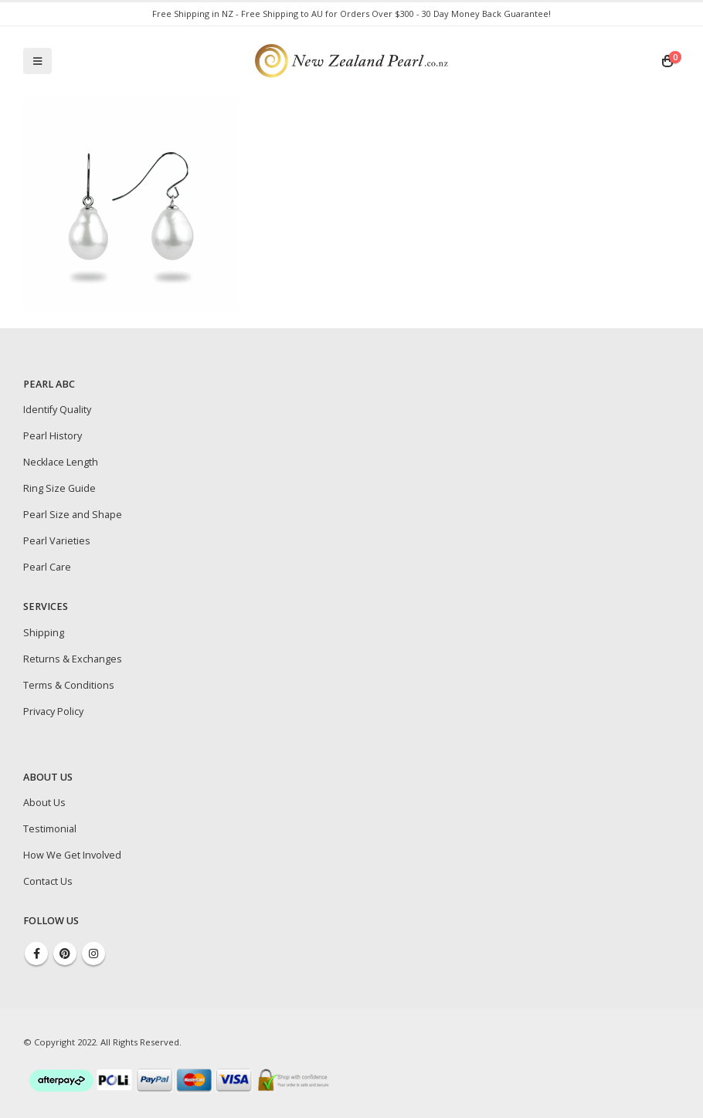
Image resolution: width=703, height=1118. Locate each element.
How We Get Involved (72, 855)
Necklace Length (60, 462)
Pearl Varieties (56, 540)
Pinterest (64, 953)
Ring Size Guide (59, 488)
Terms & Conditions (68, 685)
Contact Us (48, 881)
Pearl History (52, 435)
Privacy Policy (53, 711)
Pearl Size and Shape (72, 514)
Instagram (93, 953)
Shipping (43, 632)
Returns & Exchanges (72, 659)
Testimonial (49, 828)
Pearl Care (47, 567)
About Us (44, 802)
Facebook (36, 953)
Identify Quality (57, 409)
